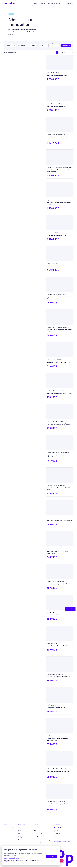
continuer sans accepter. (10, 862)
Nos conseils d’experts (40, 834)
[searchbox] (18, 45)
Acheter (42, 3)
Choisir (51, 861)
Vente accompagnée (9, 827)
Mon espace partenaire (60, 836)
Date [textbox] (52, 45)
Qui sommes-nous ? (39, 827)
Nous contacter (38, 843)
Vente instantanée (9, 830)
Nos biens (70, 609)
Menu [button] (69, 3)
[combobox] (22, 45)
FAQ (35, 830)
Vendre (35, 3)
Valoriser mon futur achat (25, 834)
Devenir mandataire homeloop (42, 840)
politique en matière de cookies (11, 858)
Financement (21, 840)
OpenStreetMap (34, 92)
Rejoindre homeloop (39, 837)
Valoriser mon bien (54, 3)
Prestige (20, 837)
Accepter (51, 857)
